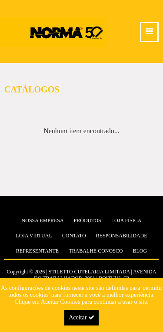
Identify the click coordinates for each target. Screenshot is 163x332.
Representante (37, 251)
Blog (140, 251)
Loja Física (126, 220)
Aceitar (81, 317)
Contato (74, 236)
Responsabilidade (121, 236)
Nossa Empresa (43, 220)
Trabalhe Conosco (96, 251)
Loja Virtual (34, 236)
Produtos (87, 220)
